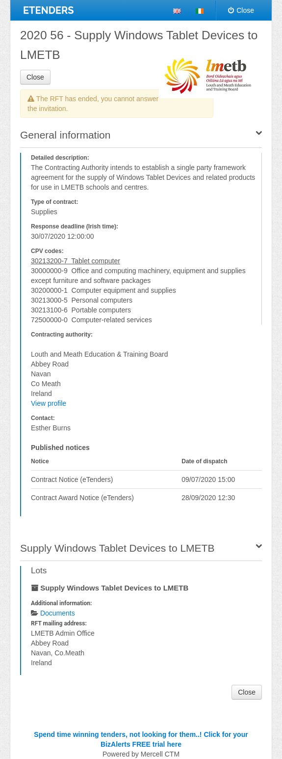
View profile (48, 403)
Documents (57, 613)
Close (241, 10)
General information (65, 135)
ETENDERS (48, 10)
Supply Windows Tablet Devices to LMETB (117, 548)
